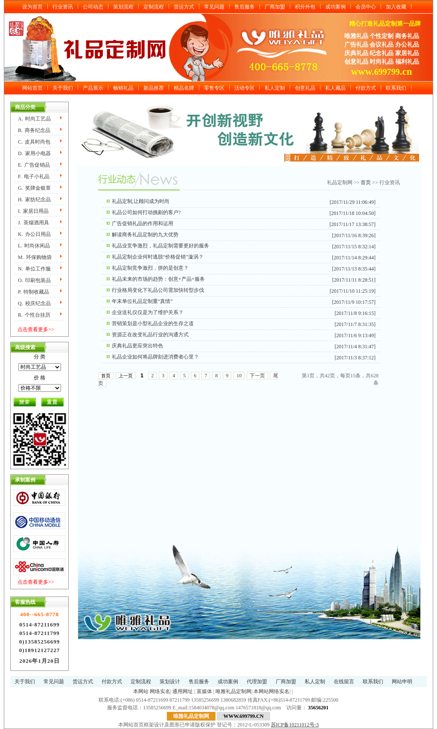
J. (33, 223)
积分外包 (305, 7)
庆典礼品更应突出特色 (135, 346)
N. (34, 269)
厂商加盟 (275, 7)
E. (34, 165)
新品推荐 (153, 88)
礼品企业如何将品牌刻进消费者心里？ (153, 357)
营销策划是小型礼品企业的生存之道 (150, 323)
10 (239, 376)
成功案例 (335, 7)
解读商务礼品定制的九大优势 (142, 235)
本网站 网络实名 (151, 691)
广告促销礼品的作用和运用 (140, 223)
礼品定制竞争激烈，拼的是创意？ (148, 268)
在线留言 (344, 682)
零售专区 (214, 88)
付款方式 (365, 88)
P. (33, 292)
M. (35, 257)
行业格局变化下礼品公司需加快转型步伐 (155, 290)
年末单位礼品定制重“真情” (140, 301)
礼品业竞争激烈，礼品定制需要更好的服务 (158, 246)
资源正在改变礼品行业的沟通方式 (148, 335)
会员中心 (365, 7)
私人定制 (275, 88)
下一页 (257, 376)
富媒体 (204, 691)
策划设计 (170, 682)
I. (33, 211)
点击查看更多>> (35, 329)
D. (34, 153)
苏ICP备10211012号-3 (295, 725)
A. (34, 119)
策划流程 (123, 7)
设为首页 (32, 7)
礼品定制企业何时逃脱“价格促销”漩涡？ (155, 257)
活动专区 (244, 88)
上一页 (126, 375)
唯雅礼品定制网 (233, 691)
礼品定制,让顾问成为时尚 (138, 201)
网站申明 (402, 682)
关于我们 (62, 88)
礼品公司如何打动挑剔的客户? (144, 212)
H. (34, 200)
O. (34, 280)
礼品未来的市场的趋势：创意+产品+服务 (156, 279)
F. (34, 176)
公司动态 (93, 7)
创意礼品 (305, 88)
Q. (34, 303)
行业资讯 (62, 7)
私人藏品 (335, 88)
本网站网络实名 (271, 691)
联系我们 (396, 88)
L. (34, 246)
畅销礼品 (123, 88)
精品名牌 (184, 88)
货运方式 (184, 7)
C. (34, 142)
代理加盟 (257, 682)
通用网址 (182, 691)
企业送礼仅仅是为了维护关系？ (145, 312)
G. (34, 188)
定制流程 (153, 7)
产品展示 (93, 88)
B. (34, 130)
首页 (366, 182)
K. (34, 234)
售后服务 (244, 7)
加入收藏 (396, 7)
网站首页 (32, 88)
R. (34, 315)
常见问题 (214, 7)
